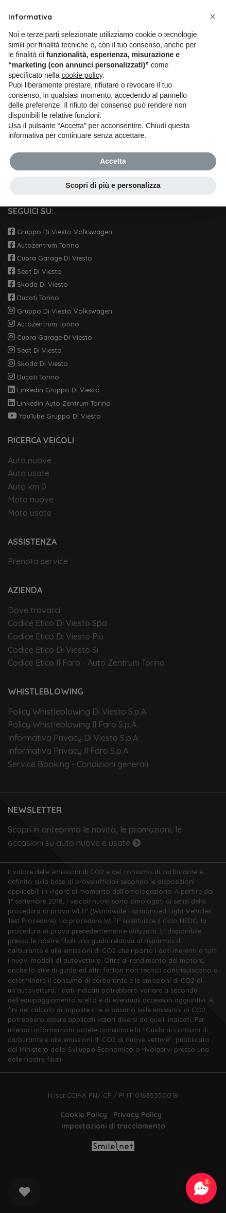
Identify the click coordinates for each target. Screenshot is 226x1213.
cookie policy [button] (82, 75)
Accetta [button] (113, 161)
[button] (212, 16)
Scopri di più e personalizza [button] (112, 185)
